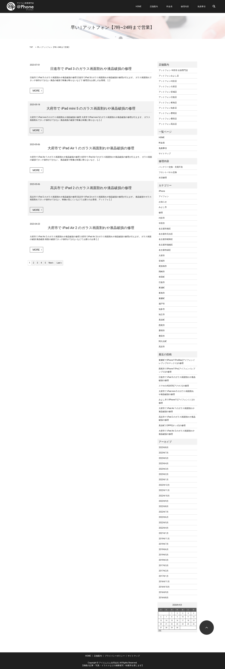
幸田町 (162, 277)
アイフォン (164, 196)
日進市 (162, 282)
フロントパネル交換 (168, 172)
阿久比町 (163, 341)
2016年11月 (164, 581)
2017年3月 (163, 565)
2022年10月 (164, 496)
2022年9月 (163, 501)
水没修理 (163, 177)
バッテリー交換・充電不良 (171, 167)
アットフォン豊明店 (168, 113)
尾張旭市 (163, 266)
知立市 (162, 314)
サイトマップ (165, 153)
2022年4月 (163, 528)
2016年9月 (163, 592)
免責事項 (203, 6)
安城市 (162, 261)
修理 (161, 212)
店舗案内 (163, 6)
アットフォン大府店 (168, 86)
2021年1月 (163, 533)
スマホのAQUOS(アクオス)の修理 (174, 386)
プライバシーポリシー (115, 656)
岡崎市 (162, 271)
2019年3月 (163, 560)
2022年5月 (163, 522)
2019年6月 (163, 549)
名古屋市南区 (165, 228)
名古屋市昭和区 (166, 239)
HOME (151, 6)
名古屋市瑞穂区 (166, 245)
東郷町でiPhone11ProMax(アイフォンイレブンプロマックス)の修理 (177, 361)
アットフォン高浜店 (168, 124)
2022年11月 (164, 490)
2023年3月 (163, 469)
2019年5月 (163, 555)
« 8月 (159, 630)
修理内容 (188, 6)
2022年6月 (163, 517)
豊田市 (162, 336)
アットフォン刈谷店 (168, 81)
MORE (36, 90)
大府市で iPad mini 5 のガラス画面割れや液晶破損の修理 (90, 108)
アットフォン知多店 (168, 108)
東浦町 (162, 287)
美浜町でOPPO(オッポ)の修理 (172, 425)
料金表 (176, 6)
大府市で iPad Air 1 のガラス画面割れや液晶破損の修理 (91, 148)
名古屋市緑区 (165, 250)
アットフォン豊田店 (168, 118)
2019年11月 (164, 538)
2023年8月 (163, 447)
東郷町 (162, 298)
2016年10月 (164, 587)
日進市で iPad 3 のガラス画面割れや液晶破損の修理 (91, 69)
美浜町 (162, 320)
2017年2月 (163, 571)
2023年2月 (163, 474)
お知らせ (163, 202)
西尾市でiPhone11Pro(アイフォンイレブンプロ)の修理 (177, 370)
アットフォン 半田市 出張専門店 (173, 70)
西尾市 (162, 325)
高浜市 (162, 346)
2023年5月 (163, 458)
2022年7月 (163, 512)
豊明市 (162, 330)
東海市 (162, 293)
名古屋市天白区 (166, 234)
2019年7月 (163, 544)
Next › (51, 263)
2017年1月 (163, 576)
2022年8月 (163, 506)
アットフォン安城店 (168, 92)
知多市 (162, 309)
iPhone (162, 191)
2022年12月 (164, 485)
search (214, 6)
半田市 (162, 223)
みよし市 (163, 207)
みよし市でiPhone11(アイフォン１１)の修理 (177, 401)
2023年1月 (163, 479)
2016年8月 (163, 597)
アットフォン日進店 (168, 97)
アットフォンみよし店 (169, 76)
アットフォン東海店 (168, 102)
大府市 (162, 255)
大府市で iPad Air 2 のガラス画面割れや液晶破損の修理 (91, 228)
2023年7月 (163, 453)
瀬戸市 (162, 304)
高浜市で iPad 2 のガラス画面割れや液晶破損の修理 (91, 188)
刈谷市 (162, 218)
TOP (31, 47)
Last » (59, 263)
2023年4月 (163, 463)
